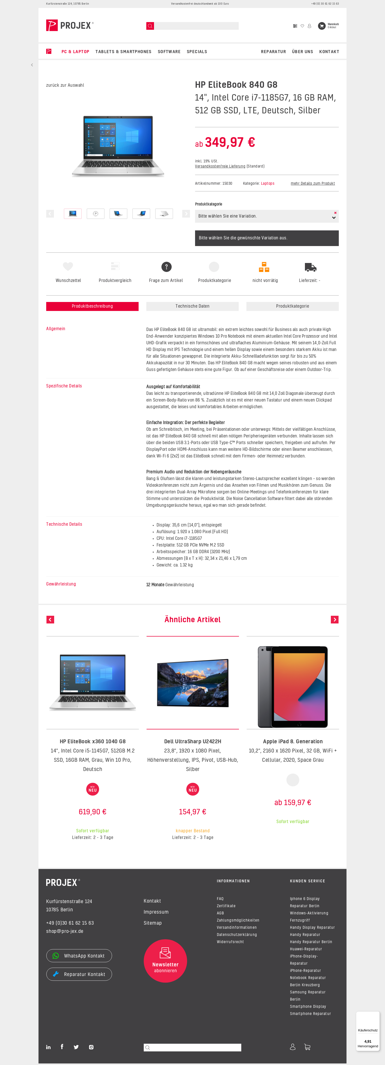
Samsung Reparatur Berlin (308, 997)
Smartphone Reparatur (310, 1015)
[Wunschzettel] (302, 26)
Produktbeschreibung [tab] (92, 306)
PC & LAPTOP (75, 52)
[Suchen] (150, 26)
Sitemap (153, 923)
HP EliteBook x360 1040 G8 (93, 741)
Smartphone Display (308, 1008)
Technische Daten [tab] (192, 306)
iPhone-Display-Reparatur (304, 961)
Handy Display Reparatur (312, 929)
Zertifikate (226, 908)
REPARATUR (273, 52)
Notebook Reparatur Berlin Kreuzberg (308, 983)
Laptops (268, 183)
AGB (220, 915)
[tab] (214, 293)
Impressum (156, 912)
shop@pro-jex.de (64, 931)
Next (186, 214)
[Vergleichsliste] (295, 26)
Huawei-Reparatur (306, 951)
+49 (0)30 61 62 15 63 (70, 923)
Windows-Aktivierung (309, 915)
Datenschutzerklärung (237, 936)
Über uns (302, 52)
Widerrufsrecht (230, 943)
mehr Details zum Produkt (313, 183)
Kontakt (329, 52)
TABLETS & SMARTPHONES (123, 52)
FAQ (220, 900)
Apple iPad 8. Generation (293, 741)
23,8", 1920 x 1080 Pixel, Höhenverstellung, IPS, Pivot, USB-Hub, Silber (192, 760)
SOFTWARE (169, 52)
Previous (50, 214)
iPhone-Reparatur (305, 972)
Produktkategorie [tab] (292, 306)
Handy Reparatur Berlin (311, 943)
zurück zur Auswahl (65, 85)
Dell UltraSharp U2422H (193, 741)
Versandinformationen (237, 929)
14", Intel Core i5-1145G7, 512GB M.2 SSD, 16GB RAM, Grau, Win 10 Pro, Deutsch (92, 760)
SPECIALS (197, 52)
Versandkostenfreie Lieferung (220, 166)
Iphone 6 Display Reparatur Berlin (305, 904)
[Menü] (377, 1014)
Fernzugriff (300, 922)
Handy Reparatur (305, 936)
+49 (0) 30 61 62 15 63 (325, 4)
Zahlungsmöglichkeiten (238, 922)
